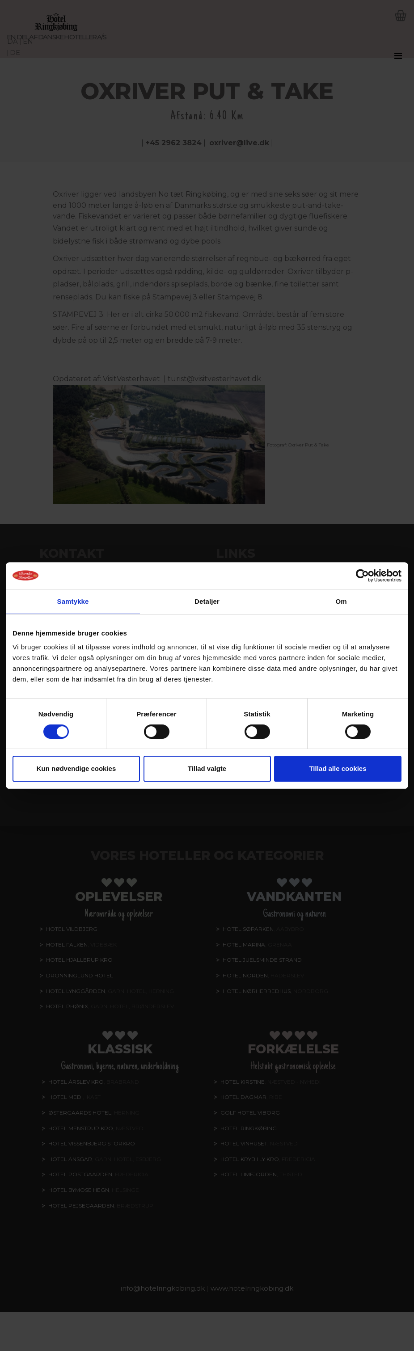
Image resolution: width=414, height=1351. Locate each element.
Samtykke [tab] (73, 601)
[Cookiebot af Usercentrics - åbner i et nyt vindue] (362, 575)
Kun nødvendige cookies (76, 768)
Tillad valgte (207, 768)
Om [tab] (340, 601)
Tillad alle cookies (337, 768)
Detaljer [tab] (207, 601)
